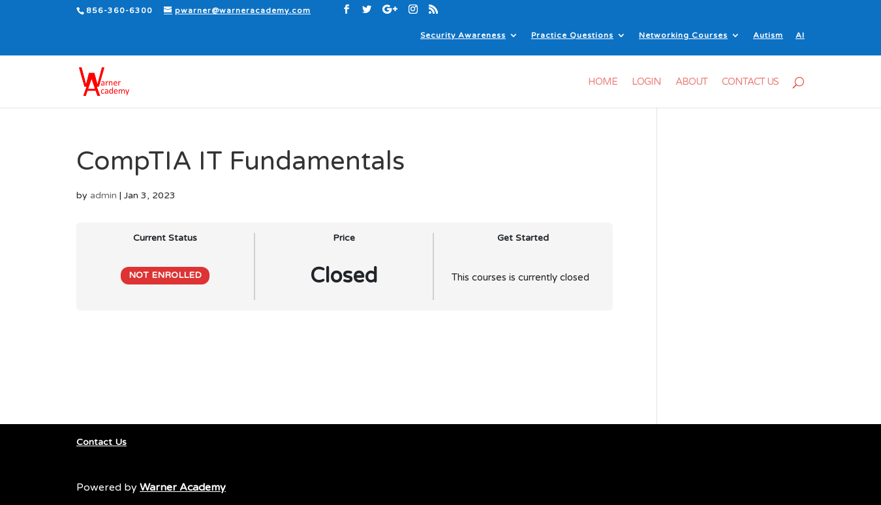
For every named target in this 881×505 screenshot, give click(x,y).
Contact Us (750, 82)
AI (800, 35)
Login (646, 82)
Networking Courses (683, 35)
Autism (768, 35)
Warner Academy (183, 487)
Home (602, 82)
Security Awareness (463, 35)
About (691, 82)
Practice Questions (572, 35)
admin (103, 195)
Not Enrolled (165, 275)
